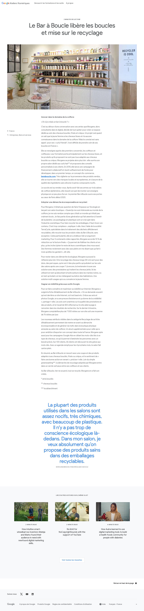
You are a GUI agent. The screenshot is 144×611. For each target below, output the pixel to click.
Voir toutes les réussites (72, 560)
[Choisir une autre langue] (123, 604)
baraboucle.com (48, 176)
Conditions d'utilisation (83, 604)
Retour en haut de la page (125, 583)
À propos (69, 3)
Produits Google (44, 604)
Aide (102, 604)
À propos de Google (27, 604)
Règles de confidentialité (62, 604)
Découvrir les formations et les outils (49, 3)
